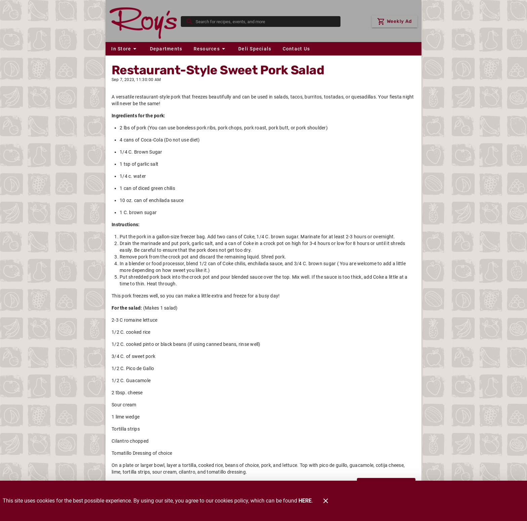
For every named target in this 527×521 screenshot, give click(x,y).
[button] (125, 48)
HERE (305, 500)
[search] (265, 21)
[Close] (326, 501)
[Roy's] (145, 21)
